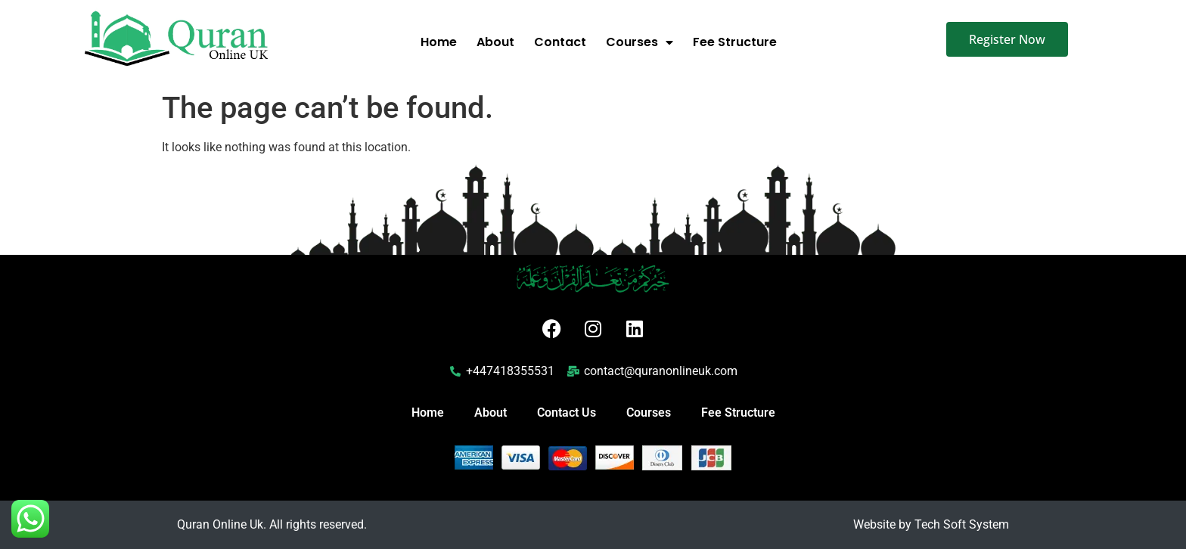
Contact (560, 42)
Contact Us (566, 412)
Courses (639, 42)
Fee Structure (735, 42)
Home (439, 42)
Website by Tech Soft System (931, 524)
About (495, 42)
